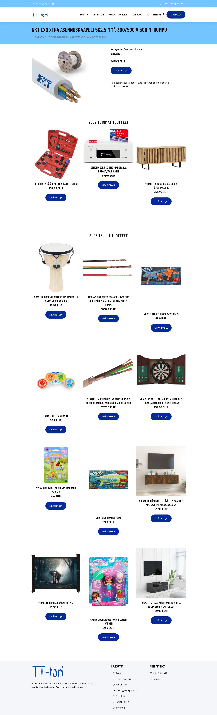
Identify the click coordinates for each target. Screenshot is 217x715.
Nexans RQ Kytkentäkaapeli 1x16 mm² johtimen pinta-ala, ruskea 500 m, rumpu (108, 300)
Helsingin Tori (123, 678)
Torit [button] (83, 14)
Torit (118, 673)
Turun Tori (121, 684)
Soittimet (128, 49)
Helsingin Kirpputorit (127, 690)
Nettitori (98, 14)
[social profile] (53, 3)
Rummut (139, 49)
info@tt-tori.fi (177, 3)
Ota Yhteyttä (155, 14)
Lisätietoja (121, 70)
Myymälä (175, 14)
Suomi (165, 3)
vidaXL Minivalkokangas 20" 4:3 (55, 602)
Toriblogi (137, 14)
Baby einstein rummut (56, 416)
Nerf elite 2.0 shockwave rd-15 (161, 314)
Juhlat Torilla (118, 14)
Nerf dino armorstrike (108, 517)
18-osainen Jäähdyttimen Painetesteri (56, 183)
